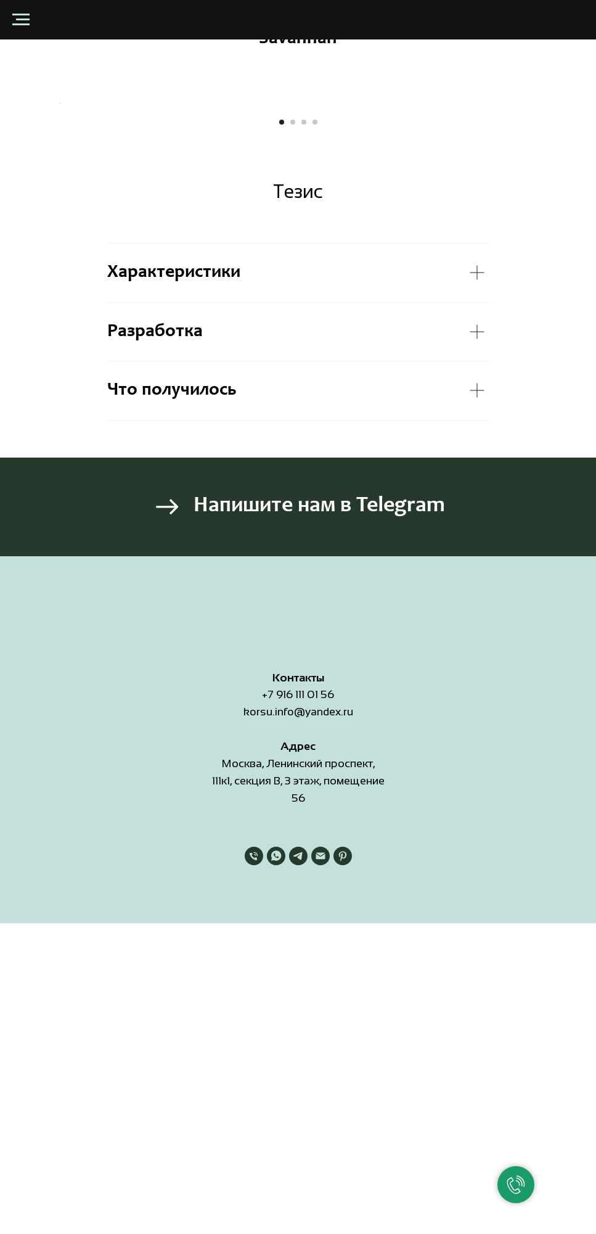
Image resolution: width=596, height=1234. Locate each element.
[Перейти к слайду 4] (314, 397)
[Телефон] (254, 1131)
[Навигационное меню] (21, 20)
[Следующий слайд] (538, 241)
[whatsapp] (276, 1131)
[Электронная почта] (320, 1131)
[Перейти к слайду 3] (303, 397)
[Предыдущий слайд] (58, 241)
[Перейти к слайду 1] (281, 397)
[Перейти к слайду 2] (292, 397)
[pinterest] (342, 1131)
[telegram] (298, 1131)
